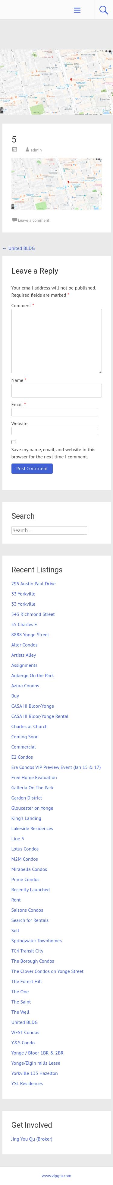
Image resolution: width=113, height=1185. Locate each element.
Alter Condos (24, 645)
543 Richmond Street (33, 614)
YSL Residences (27, 1083)
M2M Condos (24, 859)
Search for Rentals (30, 920)
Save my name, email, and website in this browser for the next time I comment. (53, 453)
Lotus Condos (25, 849)
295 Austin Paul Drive (33, 583)
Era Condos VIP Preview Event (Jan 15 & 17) (56, 767)
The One (20, 991)
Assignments (24, 665)
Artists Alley (23, 655)
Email (18, 404)
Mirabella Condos (29, 869)
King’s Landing (26, 818)
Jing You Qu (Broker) (31, 1139)
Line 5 (17, 839)
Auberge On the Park (32, 675)
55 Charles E (24, 624)
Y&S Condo (23, 1043)
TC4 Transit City (27, 951)
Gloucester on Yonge (32, 808)
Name (19, 380)
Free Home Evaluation (34, 777)
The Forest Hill (26, 981)
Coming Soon (25, 737)
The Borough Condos (32, 961)
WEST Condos (25, 1032)
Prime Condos (25, 879)
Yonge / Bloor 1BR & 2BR (37, 1053)
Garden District (26, 798)
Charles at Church (29, 726)
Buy (15, 696)
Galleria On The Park (32, 787)
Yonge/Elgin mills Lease (35, 1063)
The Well (20, 1012)
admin (36, 150)
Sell (15, 930)
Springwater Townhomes (36, 941)
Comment (22, 305)
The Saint (21, 1002)
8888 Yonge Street (30, 635)
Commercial (23, 747)
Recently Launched (30, 889)
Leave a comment (33, 220)
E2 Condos (22, 757)
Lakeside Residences (32, 828)
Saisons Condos (27, 910)
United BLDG (18, 248)
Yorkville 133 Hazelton (34, 1073)
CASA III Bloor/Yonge (32, 706)
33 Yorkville (23, 594)
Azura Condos (25, 685)
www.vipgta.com (56, 1175)
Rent (16, 900)
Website (19, 423)
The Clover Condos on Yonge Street (47, 971)
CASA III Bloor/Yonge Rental (40, 716)
